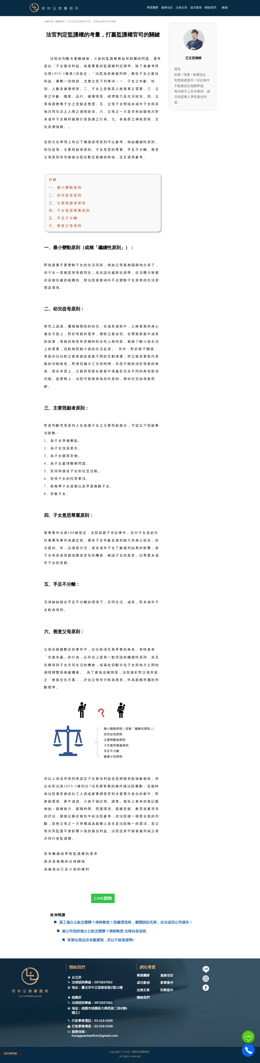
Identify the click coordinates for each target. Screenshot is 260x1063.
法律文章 (48, 21)
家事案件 (60, 21)
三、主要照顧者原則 (67, 203)
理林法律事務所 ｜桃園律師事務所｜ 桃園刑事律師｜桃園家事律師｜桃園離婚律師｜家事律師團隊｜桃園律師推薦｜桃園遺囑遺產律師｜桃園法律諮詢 (96, 1058)
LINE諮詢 (103, 898)
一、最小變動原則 (65, 187)
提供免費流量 (10, 1053)
